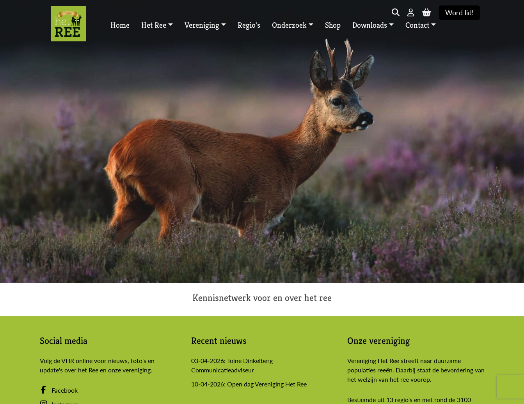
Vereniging (202, 25)
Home (120, 25)
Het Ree (153, 25)
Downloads (369, 25)
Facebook (59, 390)
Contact (417, 25)
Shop (333, 25)
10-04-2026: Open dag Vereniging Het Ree (249, 384)
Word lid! (459, 13)
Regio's (249, 25)
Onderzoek (289, 25)
